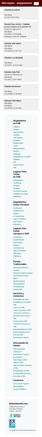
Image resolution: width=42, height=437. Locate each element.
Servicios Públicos (20, 389)
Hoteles (16, 129)
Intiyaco (16, 213)
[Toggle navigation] (36, 3)
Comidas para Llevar (20, 194)
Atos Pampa (17, 222)
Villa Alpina (17, 253)
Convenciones (18, 165)
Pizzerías (16, 188)
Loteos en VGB (18, 307)
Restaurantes (18, 180)
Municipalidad (18, 386)
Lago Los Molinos (19, 219)
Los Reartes (17, 208)
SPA (14, 162)
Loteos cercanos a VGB (21, 310)
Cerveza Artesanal (20, 191)
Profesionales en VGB (21, 371)
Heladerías (17, 196)
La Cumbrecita (18, 216)
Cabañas (16, 127)
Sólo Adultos (18, 138)
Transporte (17, 352)
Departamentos (19, 148)
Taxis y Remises (19, 349)
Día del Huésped (19, 281)
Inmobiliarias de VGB (20, 299)
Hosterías (16, 140)
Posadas (16, 135)
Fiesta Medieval (19, 284)
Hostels (16, 151)
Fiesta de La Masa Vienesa (23, 273)
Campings (16, 154)
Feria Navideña (18, 287)
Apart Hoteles (18, 132)
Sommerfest (17, 289)
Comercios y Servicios (21, 313)
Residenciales (18, 143)
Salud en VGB (18, 363)
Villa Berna (17, 224)
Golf (14, 167)
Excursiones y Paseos (21, 337)
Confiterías (17, 183)
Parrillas (16, 186)
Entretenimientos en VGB (22, 329)
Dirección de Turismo (21, 384)
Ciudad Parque (18, 211)
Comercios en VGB (20, 321)
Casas (15, 146)
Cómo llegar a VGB (20, 360)
